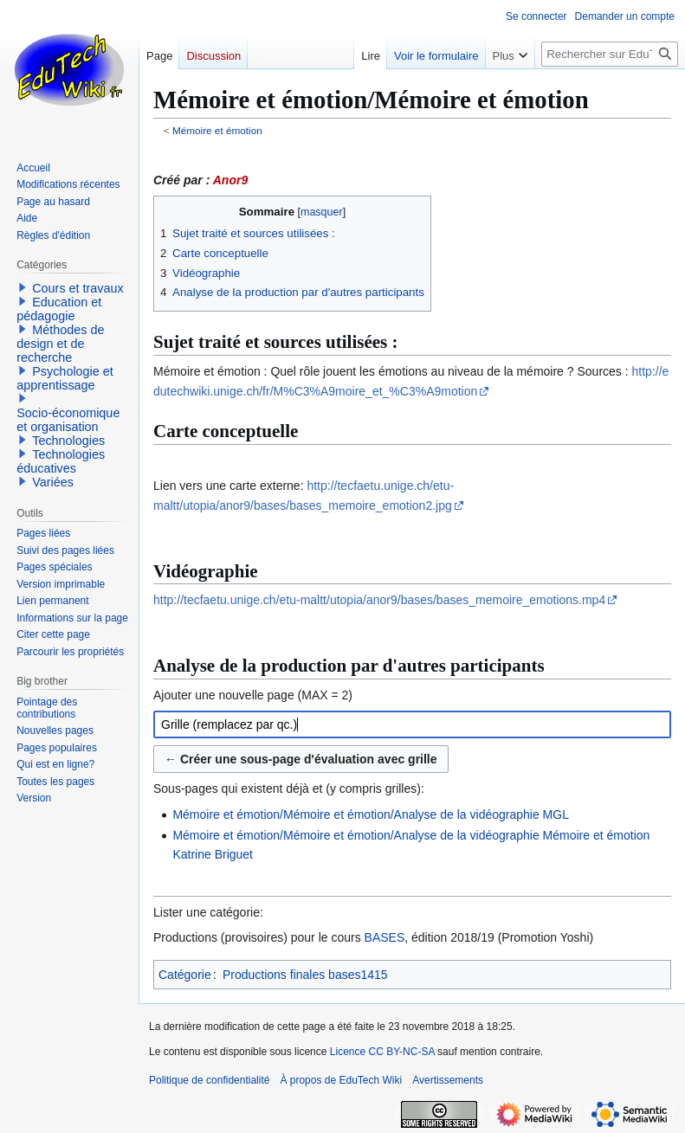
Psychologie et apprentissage (64, 378)
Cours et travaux (78, 288)
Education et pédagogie (58, 309)
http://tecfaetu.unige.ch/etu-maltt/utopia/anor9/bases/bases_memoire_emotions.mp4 (379, 600)
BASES (385, 937)
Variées (53, 482)
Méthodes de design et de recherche (60, 343)
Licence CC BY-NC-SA (382, 1052)
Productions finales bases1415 (305, 975)
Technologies (68, 440)
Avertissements (447, 1080)
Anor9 (230, 180)
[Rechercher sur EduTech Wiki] (609, 54)
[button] (22, 287)
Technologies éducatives (60, 461)
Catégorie (184, 975)
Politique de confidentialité (209, 1080)
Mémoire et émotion (217, 130)
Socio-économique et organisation (68, 420)
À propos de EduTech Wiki (341, 1080)
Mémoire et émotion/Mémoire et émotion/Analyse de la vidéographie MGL (370, 814)
